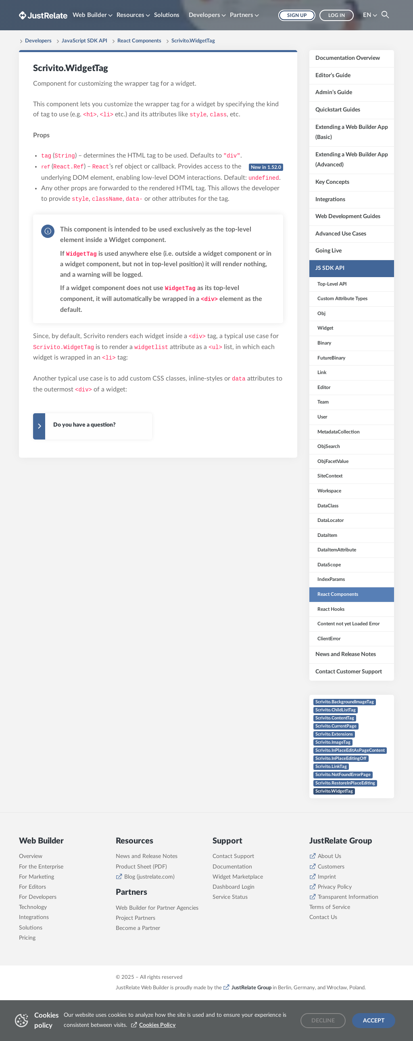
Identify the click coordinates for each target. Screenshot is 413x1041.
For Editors (32, 925)
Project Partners (135, 956)
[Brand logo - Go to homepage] (43, 15)
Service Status (230, 935)
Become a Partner (138, 966)
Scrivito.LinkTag (331, 766)
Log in (336, 15)
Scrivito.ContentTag (334, 718)
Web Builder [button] (90, 15)
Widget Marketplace (238, 915)
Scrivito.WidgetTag (193, 41)
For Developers (37, 935)
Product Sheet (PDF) (141, 905)
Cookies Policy (157, 1025)
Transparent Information (348, 935)
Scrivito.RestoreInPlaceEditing (345, 783)
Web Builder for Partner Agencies (157, 946)
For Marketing (36, 915)
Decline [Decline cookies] (323, 1021)
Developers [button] (204, 15)
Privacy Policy (335, 925)
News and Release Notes (146, 895)
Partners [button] (241, 15)
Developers (38, 41)
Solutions (166, 15)
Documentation (232, 905)
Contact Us (323, 956)
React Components (139, 41)
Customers (331, 905)
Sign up (297, 15)
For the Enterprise (41, 905)
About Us (329, 895)
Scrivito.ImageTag (332, 742)
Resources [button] (130, 15)
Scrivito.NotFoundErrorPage (343, 774)
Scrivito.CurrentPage (336, 726)
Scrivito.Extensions (334, 734)
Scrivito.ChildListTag (335, 710)
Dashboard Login (233, 925)
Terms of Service (329, 945)
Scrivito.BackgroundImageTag (344, 702)
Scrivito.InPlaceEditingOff (341, 758)
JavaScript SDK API (84, 41)
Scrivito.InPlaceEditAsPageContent (350, 750)
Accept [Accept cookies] (373, 1021)
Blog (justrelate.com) (149, 915)
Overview (30, 895)
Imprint (327, 915)
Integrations (34, 956)
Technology (33, 945)
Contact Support (233, 895)
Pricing (27, 976)
